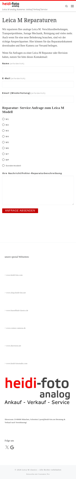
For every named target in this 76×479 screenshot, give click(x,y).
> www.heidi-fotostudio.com (16, 363)
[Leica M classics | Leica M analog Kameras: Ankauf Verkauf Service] (11, 4)
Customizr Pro (44, 474)
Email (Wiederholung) (24, 93)
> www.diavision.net (13, 346)
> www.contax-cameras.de (15, 328)
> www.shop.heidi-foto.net (15, 293)
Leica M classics (29, 470)
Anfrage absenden (20, 210)
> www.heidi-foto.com (14, 275)
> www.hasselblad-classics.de (16, 310)
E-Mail (14, 78)
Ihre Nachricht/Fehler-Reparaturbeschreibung (32, 173)
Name (13, 63)
